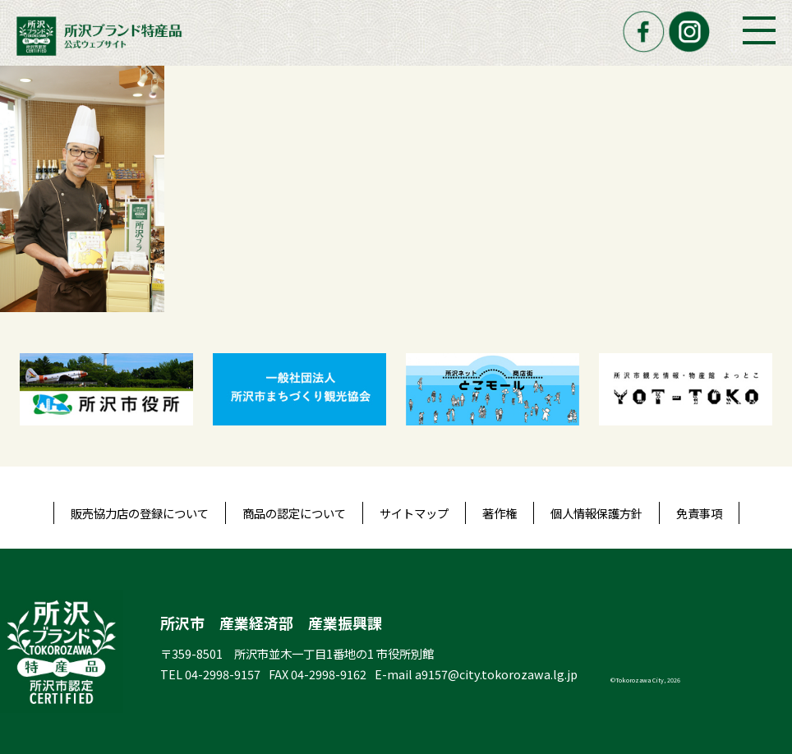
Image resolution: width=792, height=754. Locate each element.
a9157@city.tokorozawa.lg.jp (496, 674)
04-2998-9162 (328, 674)
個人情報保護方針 (596, 513)
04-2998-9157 (222, 674)
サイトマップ (414, 513)
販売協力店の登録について (140, 513)
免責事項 (699, 513)
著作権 (499, 513)
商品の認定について (294, 513)
